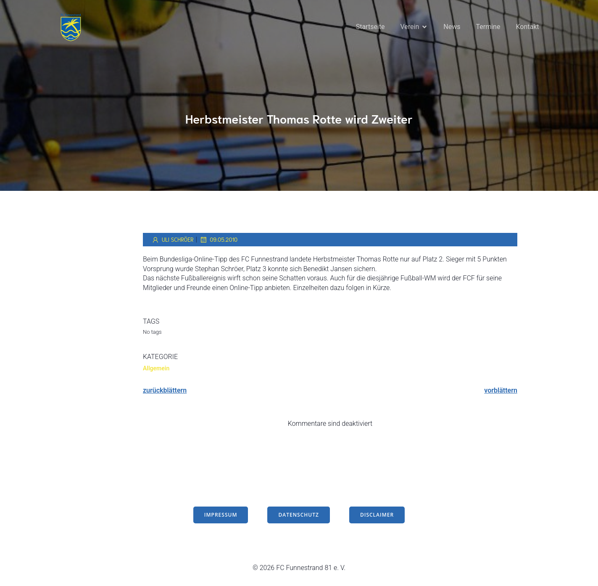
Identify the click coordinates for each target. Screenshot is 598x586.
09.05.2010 (218, 240)
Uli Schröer (172, 240)
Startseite (370, 27)
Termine (488, 27)
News (451, 27)
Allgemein (156, 369)
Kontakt (527, 27)
